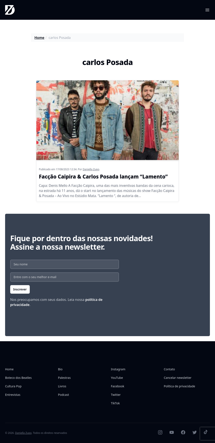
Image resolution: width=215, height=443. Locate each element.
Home (39, 37)
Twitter (116, 395)
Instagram (118, 369)
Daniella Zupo (91, 169)
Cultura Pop (13, 386)
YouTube (117, 378)
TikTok (115, 403)
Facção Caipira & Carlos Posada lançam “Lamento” (103, 176)
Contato (169, 369)
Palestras (64, 378)
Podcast (63, 395)
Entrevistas (12, 395)
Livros (62, 386)
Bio (60, 369)
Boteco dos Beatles (18, 378)
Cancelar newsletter (177, 378)
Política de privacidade (179, 386)
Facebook (117, 386)
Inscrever (20, 289)
